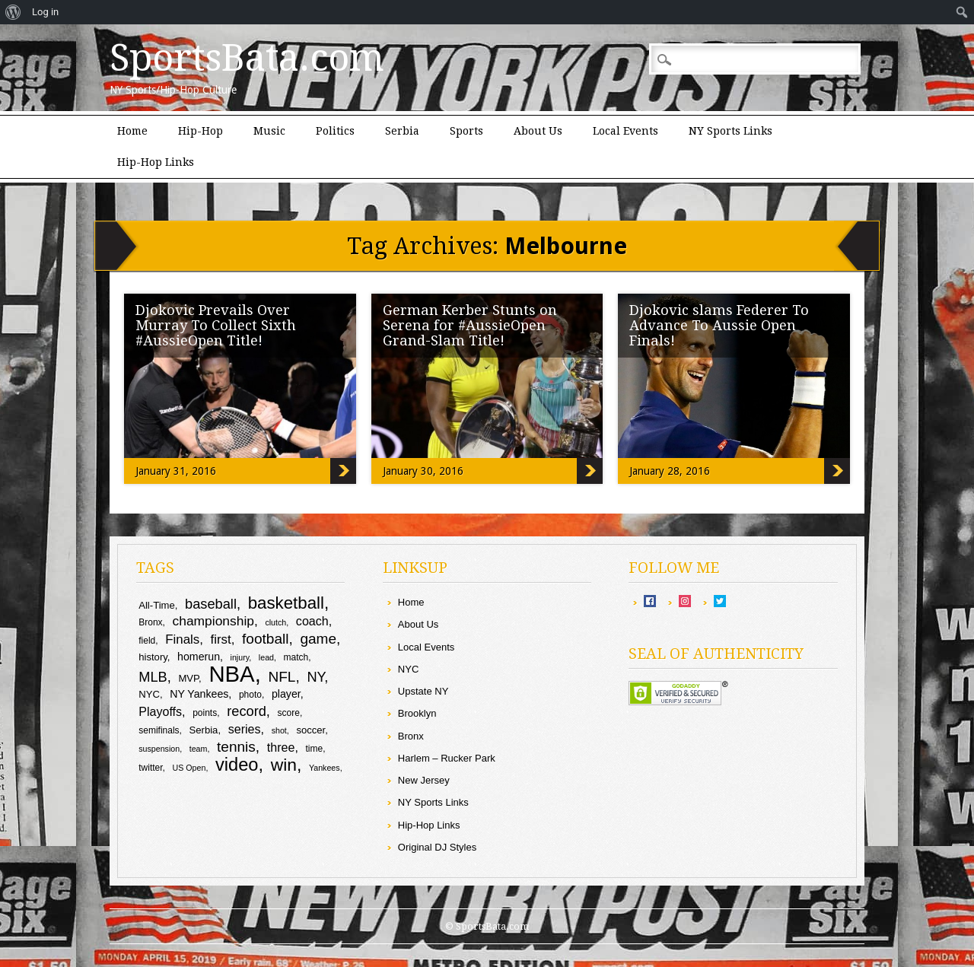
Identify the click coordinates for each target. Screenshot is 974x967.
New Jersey (424, 780)
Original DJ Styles (437, 847)
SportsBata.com (247, 58)
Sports (466, 131)
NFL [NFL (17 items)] (281, 677)
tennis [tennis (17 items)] (236, 747)
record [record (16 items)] (246, 711)
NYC (408, 669)
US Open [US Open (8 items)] (189, 767)
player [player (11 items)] (286, 694)
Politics (335, 131)
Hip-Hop (200, 131)
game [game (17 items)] (318, 639)
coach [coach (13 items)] (312, 621)
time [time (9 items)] (314, 748)
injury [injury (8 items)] (240, 657)
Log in (45, 11)
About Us (538, 131)
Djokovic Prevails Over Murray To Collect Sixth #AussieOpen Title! (215, 325)
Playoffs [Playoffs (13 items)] (160, 711)
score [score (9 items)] (289, 713)
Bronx (411, 736)
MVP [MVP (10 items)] (188, 678)
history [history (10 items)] (152, 657)
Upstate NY (423, 691)
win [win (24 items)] (284, 765)
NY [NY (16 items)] (315, 677)
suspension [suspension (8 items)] (159, 748)
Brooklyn (417, 713)
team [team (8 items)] (198, 748)
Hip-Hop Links (155, 162)
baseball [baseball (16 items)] (211, 604)
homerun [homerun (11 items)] (198, 656)
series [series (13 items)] (244, 729)
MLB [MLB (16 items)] (152, 677)
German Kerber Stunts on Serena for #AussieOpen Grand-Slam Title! (470, 325)
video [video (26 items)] (237, 765)
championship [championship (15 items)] (213, 620)
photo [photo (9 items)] (250, 694)
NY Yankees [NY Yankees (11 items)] (199, 694)
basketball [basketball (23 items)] (286, 602)
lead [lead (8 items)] (266, 657)
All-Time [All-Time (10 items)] (156, 605)
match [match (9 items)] (296, 657)
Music (269, 131)
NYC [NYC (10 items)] (149, 694)
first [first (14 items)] (221, 639)
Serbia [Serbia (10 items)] (203, 730)
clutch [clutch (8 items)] (275, 622)
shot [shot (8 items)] (279, 730)
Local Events (625, 131)
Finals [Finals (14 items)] (182, 639)
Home (132, 131)
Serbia (402, 131)
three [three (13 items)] (281, 747)
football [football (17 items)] (265, 639)
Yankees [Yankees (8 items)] (324, 767)
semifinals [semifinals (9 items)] (158, 730)
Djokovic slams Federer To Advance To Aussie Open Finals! (719, 325)
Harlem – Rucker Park (446, 758)
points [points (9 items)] (205, 713)
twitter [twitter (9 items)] (150, 767)
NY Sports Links (730, 131)
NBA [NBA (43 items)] (231, 673)
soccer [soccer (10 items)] (310, 730)
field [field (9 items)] (146, 640)
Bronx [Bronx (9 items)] (150, 622)
